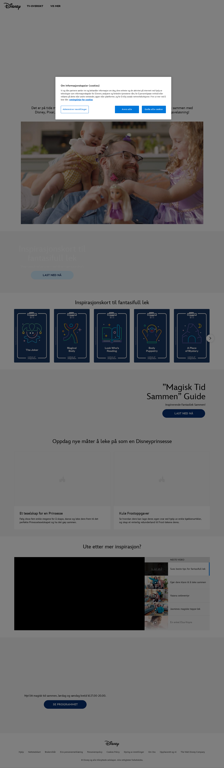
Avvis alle (127, 109)
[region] (113, 98)
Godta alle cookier (154, 109)
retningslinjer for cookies (81, 100)
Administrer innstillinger (75, 109)
